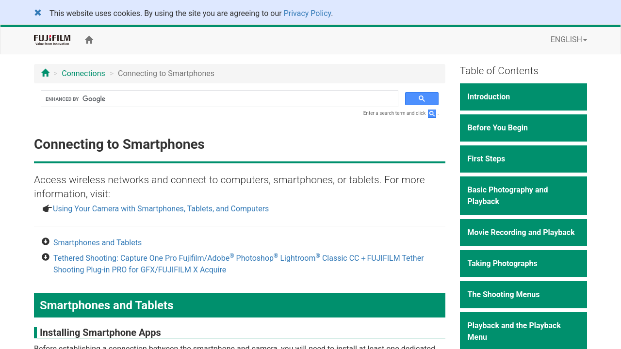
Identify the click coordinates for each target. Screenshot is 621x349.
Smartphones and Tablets (97, 242)
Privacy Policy (307, 13)
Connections (83, 73)
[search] (219, 99)
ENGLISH (569, 39)
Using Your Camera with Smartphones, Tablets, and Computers (161, 208)
